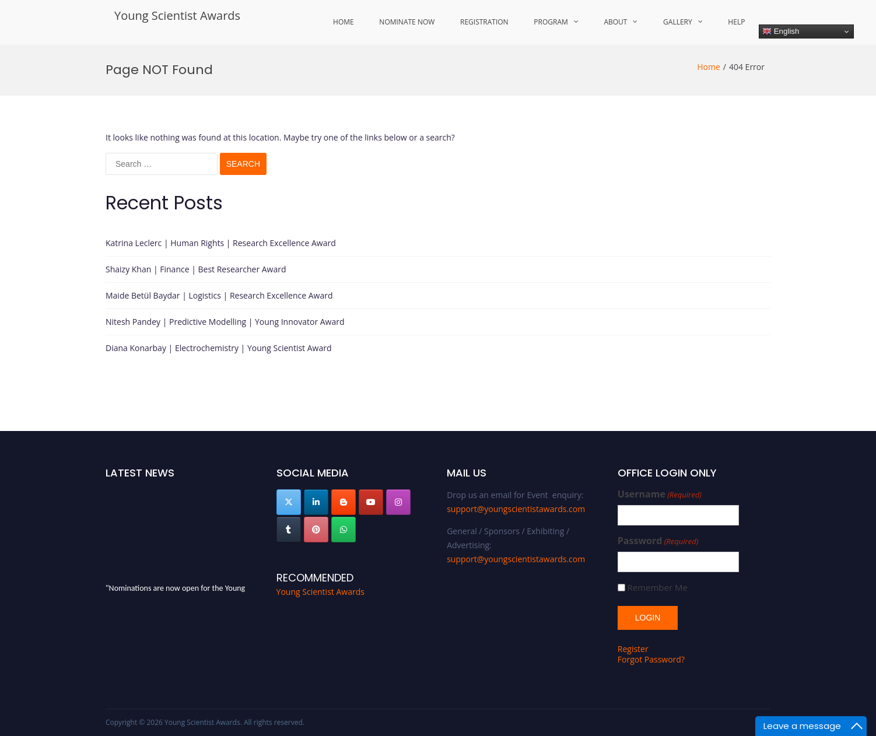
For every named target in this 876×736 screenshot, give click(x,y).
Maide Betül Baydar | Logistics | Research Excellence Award (219, 295)
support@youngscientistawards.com (516, 508)
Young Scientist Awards (177, 15)
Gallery (677, 22)
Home (343, 22)
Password (658, 541)
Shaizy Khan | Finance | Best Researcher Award (196, 269)
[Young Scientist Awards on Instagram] (398, 502)
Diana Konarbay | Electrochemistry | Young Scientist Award (219, 347)
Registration (484, 22)
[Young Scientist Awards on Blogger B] (343, 502)
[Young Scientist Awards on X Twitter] (288, 502)
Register (633, 648)
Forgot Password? (651, 659)
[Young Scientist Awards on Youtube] (371, 502)
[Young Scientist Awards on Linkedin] (316, 502)
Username (660, 494)
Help (736, 22)
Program (550, 22)
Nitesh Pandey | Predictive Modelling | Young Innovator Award (225, 321)
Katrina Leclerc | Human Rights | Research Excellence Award (221, 242)
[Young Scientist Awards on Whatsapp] (343, 529)
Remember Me (657, 587)
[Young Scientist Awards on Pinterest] (316, 529)
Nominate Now (407, 22)
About (615, 22)
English (780, 31)
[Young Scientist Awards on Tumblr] (288, 529)
